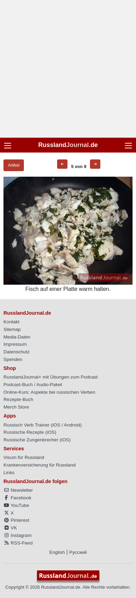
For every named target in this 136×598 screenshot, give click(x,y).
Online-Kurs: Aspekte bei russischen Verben (49, 392)
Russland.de (68, 144)
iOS (56, 425)
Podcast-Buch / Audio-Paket (32, 384)
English (57, 552)
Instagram (17, 535)
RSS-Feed (18, 543)
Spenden (12, 359)
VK (10, 527)
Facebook (17, 497)
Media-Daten (16, 337)
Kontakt (11, 321)
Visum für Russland (23, 457)
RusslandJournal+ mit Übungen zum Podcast (50, 377)
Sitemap (12, 329)
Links (9, 472)
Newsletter (18, 490)
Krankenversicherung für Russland (39, 465)
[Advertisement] (68, 69)
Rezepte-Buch (18, 399)
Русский (78, 552)
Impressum (15, 344)
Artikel (13, 165)
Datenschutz (16, 351)
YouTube (16, 505)
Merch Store (16, 407)
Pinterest (16, 520)
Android (72, 425)
